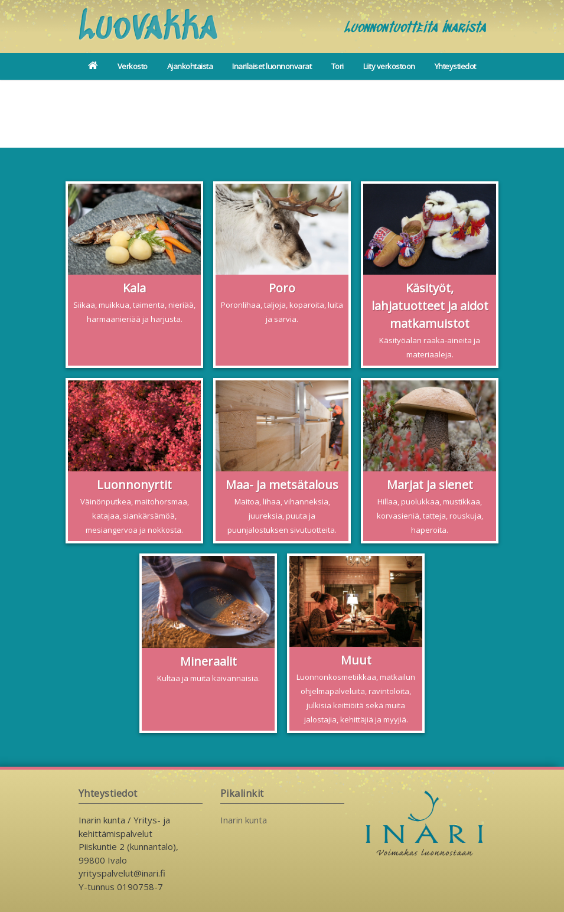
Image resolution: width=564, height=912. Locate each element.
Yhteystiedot (455, 66)
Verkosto (133, 66)
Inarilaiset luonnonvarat (271, 66)
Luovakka (148, 28)
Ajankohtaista (190, 66)
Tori (337, 66)
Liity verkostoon (389, 66)
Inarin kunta (243, 820)
